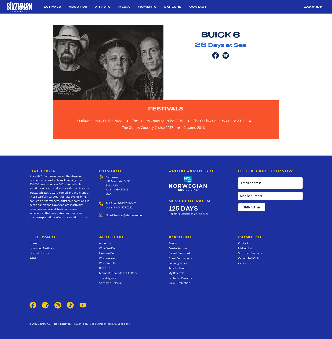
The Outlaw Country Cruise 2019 (157, 121)
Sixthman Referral (110, 283)
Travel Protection (179, 283)
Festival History (39, 253)
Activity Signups (178, 268)
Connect (250, 237)
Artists (103, 6)
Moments (147, 6)
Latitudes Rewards (180, 278)
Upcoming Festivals (41, 248)
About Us (78, 6)
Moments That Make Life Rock (118, 273)
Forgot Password (179, 253)
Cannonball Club (248, 258)
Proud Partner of (192, 171)
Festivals (51, 6)
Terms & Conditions (118, 323)
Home (33, 243)
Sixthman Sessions (250, 253)
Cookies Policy (97, 323)
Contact (198, 6)
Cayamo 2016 (194, 127)
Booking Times (178, 263)
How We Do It (107, 253)
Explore (172, 6)
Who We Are (107, 258)
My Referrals (176, 273)
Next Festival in (189, 201)
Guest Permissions (180, 258)
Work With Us (107, 263)
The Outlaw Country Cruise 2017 (147, 127)
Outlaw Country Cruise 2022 (99, 121)
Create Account (178, 248)
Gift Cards (244, 263)
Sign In (173, 243)
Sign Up (251, 207)
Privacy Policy (80, 323)
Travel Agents (107, 278)
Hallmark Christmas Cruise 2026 (188, 214)
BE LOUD (104, 268)
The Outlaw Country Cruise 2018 (219, 121)
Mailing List (245, 248)
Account (313, 7)
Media (124, 6)
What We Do (107, 248)
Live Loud (42, 171)
